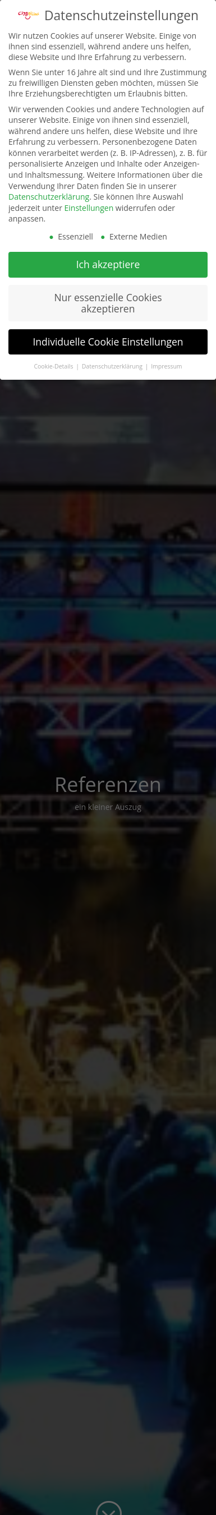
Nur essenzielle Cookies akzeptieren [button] (108, 300)
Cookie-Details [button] (54, 364)
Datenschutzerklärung (48, 194)
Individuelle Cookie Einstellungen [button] (108, 339)
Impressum (166, 364)
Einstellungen (89, 205)
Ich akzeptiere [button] (108, 262)
